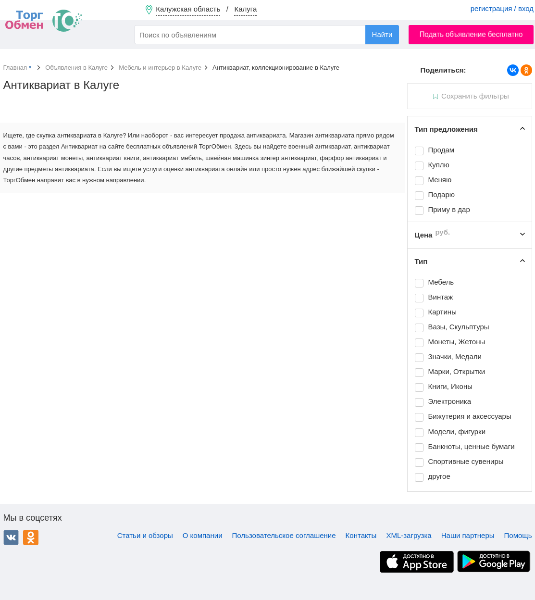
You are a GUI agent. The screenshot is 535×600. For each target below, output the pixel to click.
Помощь (518, 535)
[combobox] (267, 34)
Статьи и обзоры (145, 535)
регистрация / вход (502, 8)
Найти (382, 34)
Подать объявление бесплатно (471, 34)
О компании (203, 535)
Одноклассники (30, 537)
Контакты (361, 535)
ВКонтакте (11, 537)
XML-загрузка (408, 535)
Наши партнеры (468, 535)
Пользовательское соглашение (284, 535)
